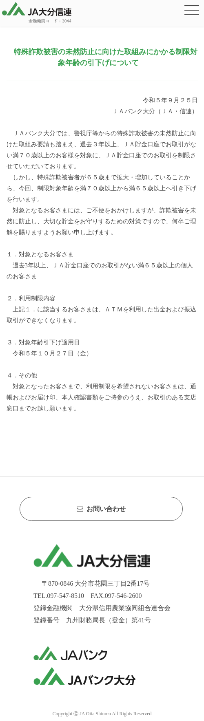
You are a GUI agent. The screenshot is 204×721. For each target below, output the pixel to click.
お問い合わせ (101, 508)
